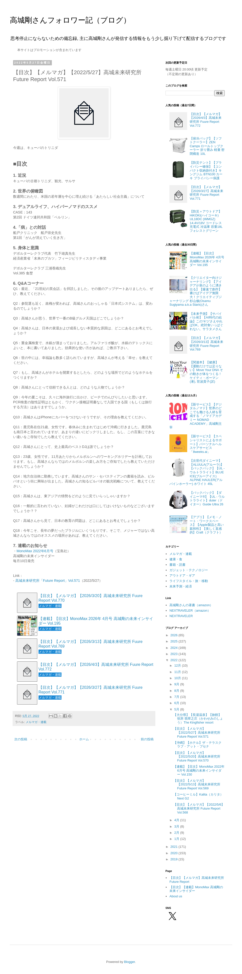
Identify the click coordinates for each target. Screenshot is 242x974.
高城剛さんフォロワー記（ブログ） (70, 20)
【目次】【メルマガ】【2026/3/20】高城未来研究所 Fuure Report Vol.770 (90, 598)
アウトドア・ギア (182, 575)
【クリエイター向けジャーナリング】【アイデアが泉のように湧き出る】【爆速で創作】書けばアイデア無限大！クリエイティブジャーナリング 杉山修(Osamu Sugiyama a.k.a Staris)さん (195, 291)
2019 (174, 859)
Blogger (129, 962)
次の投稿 (20, 739)
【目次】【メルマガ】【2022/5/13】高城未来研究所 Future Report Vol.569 (196, 784)
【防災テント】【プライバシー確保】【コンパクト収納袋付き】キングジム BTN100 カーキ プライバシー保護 (206, 170)
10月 (178, 678)
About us (175, 896)
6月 (177, 703)
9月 (177, 684)
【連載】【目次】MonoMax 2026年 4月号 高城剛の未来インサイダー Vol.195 (96, 621)
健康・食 (175, 559)
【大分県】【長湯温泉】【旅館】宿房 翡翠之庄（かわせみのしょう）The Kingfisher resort (198, 718)
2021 (174, 847)
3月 (177, 826)
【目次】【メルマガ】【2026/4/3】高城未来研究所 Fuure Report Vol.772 (96, 666)
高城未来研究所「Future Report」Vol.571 (47, 581)
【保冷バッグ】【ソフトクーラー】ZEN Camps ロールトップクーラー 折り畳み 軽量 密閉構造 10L (207, 146)
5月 (177, 709)
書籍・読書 (177, 565)
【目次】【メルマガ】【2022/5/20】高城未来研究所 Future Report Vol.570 (196, 756)
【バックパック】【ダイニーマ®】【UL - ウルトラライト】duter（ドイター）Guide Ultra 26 (207, 498)
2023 (174, 654)
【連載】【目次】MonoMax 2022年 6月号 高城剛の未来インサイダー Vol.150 (198, 770)
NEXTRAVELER (181, 616)
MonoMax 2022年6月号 (35, 551)
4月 (177, 820)
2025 (174, 641)
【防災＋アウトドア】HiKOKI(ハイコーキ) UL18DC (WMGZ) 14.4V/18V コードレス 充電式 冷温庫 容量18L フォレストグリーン (206, 221)
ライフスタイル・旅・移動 (188, 581)
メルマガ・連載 (36, 722)
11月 (178, 672)
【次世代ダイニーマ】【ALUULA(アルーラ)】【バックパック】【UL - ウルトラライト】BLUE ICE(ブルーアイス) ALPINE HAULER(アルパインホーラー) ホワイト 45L (196, 472)
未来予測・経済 (180, 586)
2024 (174, 648)
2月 (177, 832)
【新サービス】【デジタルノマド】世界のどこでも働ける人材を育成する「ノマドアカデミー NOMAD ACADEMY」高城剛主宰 (195, 416)
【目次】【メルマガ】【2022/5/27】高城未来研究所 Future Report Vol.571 (196, 732)
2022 (174, 660)
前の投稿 (147, 739)
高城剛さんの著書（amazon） (191, 605)
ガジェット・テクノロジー (188, 570)
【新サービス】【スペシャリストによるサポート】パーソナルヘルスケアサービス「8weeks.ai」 (206, 443)
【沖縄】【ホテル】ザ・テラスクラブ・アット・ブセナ (197, 744)
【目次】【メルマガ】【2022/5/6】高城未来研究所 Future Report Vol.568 (198, 808)
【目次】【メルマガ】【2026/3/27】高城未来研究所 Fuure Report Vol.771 (90, 689)
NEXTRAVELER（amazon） (190, 610)
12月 (178, 665)
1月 (177, 839)
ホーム (84, 739)
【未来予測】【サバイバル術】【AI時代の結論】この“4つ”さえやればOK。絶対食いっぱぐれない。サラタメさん (206, 321)
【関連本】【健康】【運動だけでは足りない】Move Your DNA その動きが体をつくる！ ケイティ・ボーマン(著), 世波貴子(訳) (206, 371)
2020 (174, 853)
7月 (177, 697)
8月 (177, 690)
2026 (174, 635)
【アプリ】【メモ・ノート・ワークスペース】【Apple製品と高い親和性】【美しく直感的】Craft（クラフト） (206, 524)
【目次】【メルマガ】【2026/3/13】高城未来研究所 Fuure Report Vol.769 (90, 643)
